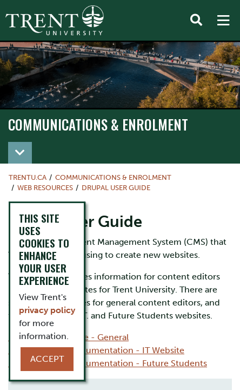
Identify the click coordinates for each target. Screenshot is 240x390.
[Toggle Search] (196, 20)
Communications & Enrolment (98, 124)
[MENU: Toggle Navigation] (223, 20)
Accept (47, 359)
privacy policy (47, 310)
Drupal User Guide (116, 188)
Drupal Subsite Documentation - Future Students (107, 363)
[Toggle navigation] (20, 153)
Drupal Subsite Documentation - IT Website (96, 350)
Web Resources (45, 188)
